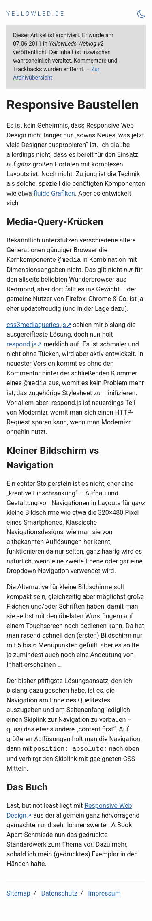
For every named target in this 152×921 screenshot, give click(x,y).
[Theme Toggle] (141, 14)
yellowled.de (35, 14)
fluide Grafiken (54, 193)
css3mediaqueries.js (36, 325)
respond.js (21, 344)
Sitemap (18, 893)
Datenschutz (59, 893)
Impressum (104, 893)
